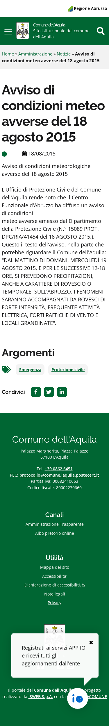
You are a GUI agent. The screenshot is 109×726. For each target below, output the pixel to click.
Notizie (64, 54)
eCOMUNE (97, 696)
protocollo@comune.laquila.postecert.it (59, 475)
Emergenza (30, 369)
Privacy (54, 602)
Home (8, 54)
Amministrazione (35, 54)
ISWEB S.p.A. (40, 696)
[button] (8, 31)
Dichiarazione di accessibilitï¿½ (54, 585)
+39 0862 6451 (59, 468)
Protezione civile (68, 369)
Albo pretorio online (54, 533)
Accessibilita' (54, 576)
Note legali (54, 594)
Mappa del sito (54, 567)
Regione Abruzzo (87, 8)
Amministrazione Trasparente (55, 524)
